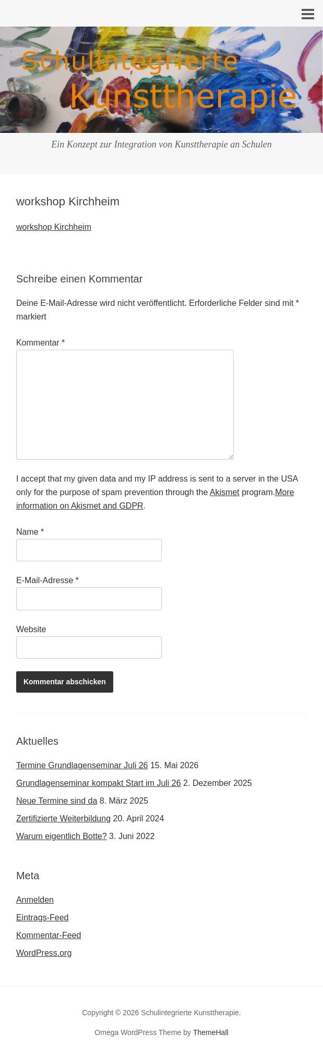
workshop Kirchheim (53, 227)
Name (30, 531)
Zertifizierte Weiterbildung (63, 818)
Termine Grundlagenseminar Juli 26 (82, 765)
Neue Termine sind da (56, 800)
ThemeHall (211, 1032)
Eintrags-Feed (42, 917)
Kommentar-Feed (48, 935)
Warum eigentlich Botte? (61, 836)
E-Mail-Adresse (47, 580)
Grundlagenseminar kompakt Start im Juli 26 (98, 783)
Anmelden (35, 899)
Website (31, 629)
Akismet (225, 492)
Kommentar (40, 342)
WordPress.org (43, 953)
